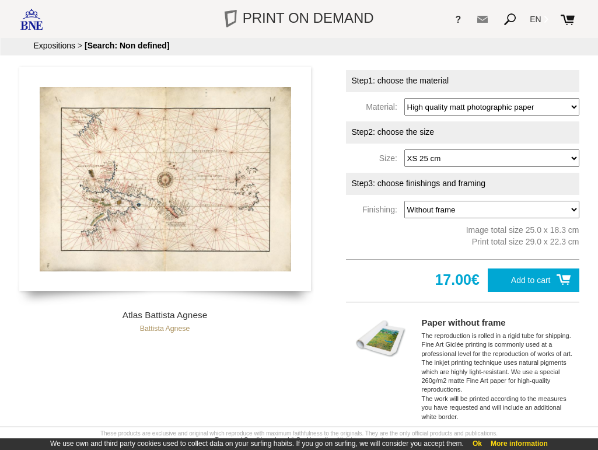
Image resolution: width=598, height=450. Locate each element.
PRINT (298, 18)
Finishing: (382, 209)
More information (519, 443)
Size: (390, 158)
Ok (477, 443)
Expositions (55, 45)
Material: (383, 106)
